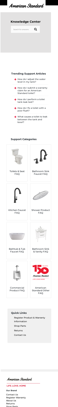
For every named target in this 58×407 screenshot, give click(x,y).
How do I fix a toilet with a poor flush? (32, 109)
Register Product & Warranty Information (29, 319)
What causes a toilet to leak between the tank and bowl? (32, 119)
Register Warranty (16, 397)
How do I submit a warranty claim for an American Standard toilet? (32, 90)
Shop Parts (20, 326)
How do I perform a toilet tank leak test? (31, 100)
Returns (18, 330)
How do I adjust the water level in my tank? (32, 80)
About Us (11, 400)
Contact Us (20, 335)
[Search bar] (25, 29)
